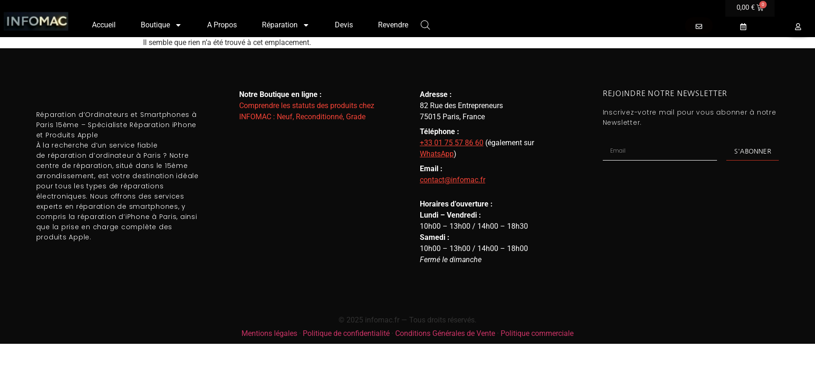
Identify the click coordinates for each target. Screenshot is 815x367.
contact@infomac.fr (452, 179)
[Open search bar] (425, 24)
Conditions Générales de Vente (445, 333)
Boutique (161, 25)
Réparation (286, 25)
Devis (344, 24)
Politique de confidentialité (346, 333)
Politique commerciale (537, 333)
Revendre (393, 24)
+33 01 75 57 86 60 (451, 142)
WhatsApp (437, 153)
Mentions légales (269, 333)
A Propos (222, 24)
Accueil (104, 24)
